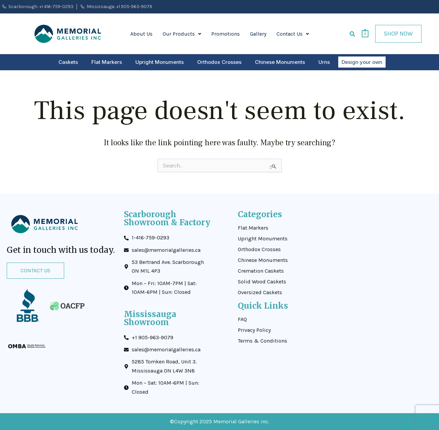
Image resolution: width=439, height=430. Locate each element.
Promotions (225, 34)
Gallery (258, 34)
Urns (324, 62)
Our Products (182, 34)
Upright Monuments (159, 62)
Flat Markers (106, 62)
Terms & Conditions (262, 341)
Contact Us (292, 34)
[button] (182, 34)
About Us (141, 34)
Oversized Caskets (260, 292)
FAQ (242, 319)
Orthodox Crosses (219, 62)
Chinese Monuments (280, 62)
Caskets (68, 62)
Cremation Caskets (261, 271)
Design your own (362, 62)
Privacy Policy (254, 330)
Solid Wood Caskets (262, 281)
